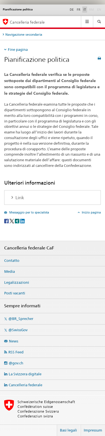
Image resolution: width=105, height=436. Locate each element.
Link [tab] (19, 197)
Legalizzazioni (16, 282)
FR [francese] (78, 10)
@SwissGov (17, 330)
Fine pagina (18, 49)
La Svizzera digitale (25, 374)
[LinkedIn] (22, 221)
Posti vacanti (14, 293)
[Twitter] (12, 221)
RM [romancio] (92, 9)
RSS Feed (16, 352)
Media (9, 271)
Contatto (11, 260)
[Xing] (17, 221)
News (13, 341)
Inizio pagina (91, 212)
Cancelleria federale (25, 385)
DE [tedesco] (72, 10)
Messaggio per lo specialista (28, 212)
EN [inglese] (99, 9)
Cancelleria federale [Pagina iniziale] (27, 22)
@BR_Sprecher (20, 318)
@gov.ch (16, 363)
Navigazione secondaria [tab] (23, 34)
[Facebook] (7, 221)
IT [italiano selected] (84, 10)
